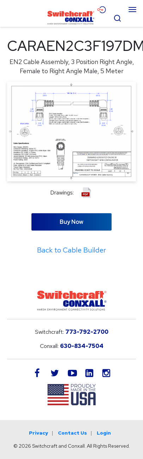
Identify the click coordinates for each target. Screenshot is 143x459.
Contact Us (72, 433)
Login (104, 433)
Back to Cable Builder (71, 250)
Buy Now (71, 222)
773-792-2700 (86, 332)
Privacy (38, 433)
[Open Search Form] (117, 17)
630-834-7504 (81, 346)
